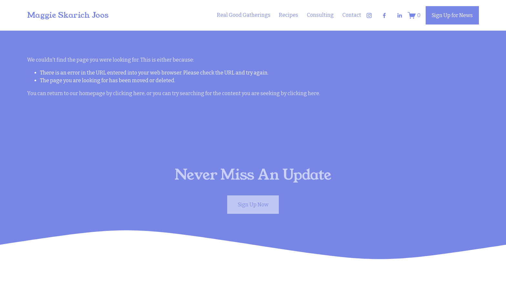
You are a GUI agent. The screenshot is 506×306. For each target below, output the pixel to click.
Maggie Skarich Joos (68, 15)
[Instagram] (369, 15)
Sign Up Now (253, 205)
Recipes (288, 15)
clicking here (129, 93)
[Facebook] (384, 15)
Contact (351, 15)
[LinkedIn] (399, 15)
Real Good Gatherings (243, 15)
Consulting (320, 15)
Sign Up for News (452, 15)
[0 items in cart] (414, 15)
